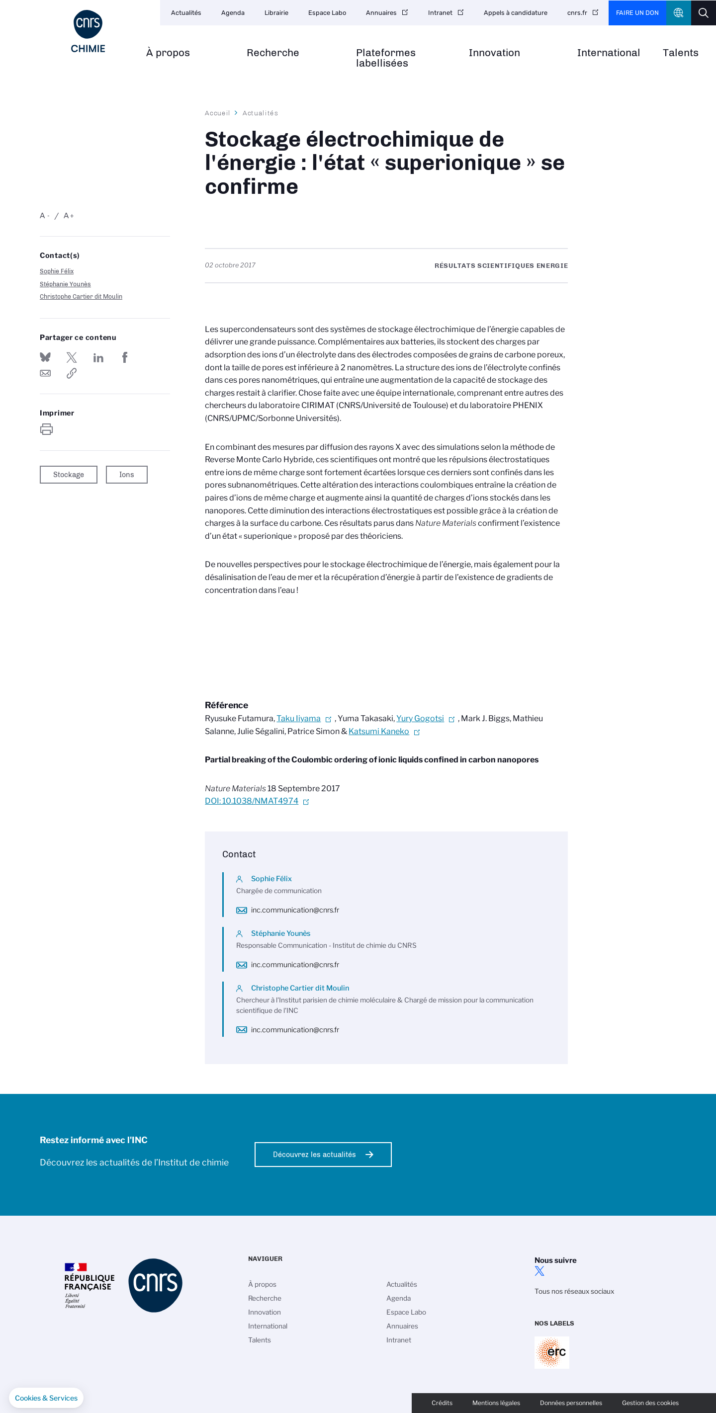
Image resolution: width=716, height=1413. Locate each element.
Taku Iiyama (298, 718)
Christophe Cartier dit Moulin (81, 296)
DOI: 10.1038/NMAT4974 (251, 801)
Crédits (442, 1403)
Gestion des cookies (650, 1403)
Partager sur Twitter (71, 357)
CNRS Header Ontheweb (678, 12)
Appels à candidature (515, 12)
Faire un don (637, 12)
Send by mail (45, 373)
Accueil (218, 113)
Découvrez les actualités (314, 1154)
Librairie (276, 12)
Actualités (186, 12)
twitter (539, 1271)
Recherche (273, 53)
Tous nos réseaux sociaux (574, 1291)
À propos (168, 53)
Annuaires (381, 12)
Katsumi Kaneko (379, 731)
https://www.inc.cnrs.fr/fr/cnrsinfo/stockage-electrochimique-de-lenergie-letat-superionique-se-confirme (71, 373)
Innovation (494, 53)
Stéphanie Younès (65, 284)
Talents (681, 53)
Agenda (233, 12)
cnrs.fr (577, 12)
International (608, 53)
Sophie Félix (57, 271)
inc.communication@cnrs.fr (295, 910)
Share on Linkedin (98, 357)
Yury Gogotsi (420, 718)
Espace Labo (327, 12)
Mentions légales (496, 1403)
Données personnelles (571, 1403)
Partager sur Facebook (124, 357)
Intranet (440, 12)
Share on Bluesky (45, 357)
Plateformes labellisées (386, 58)
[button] (46, 1398)
